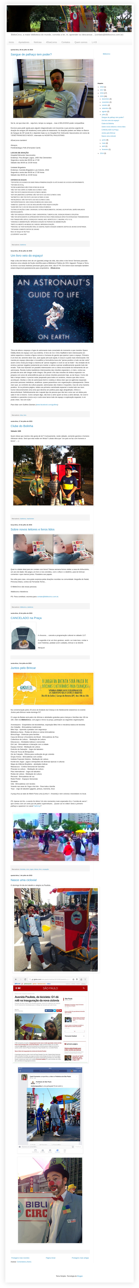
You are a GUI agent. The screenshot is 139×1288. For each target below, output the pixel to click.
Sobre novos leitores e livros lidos (33, 529)
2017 (102, 90)
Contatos (65, 42)
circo (27, 869)
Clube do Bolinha (22, 426)
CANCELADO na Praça (26, 618)
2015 (102, 96)
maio (104, 143)
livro (25, 415)
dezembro (106, 99)
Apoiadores (23, 42)
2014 (102, 153)
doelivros (23, 244)
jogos (32, 869)
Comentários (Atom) (24, 1262)
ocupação (46, 869)
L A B (94, 42)
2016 (102, 93)
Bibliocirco (106, 54)
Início (11, 42)
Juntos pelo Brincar (23, 668)
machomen (30, 518)
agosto (104, 111)
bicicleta (22, 869)
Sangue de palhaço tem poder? (31, 54)
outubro (105, 105)
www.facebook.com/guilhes (46, 405)
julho (104, 115)
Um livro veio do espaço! (27, 255)
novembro (106, 102)
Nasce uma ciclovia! (24, 880)
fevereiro (105, 149)
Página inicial (50, 1258)
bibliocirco (23, 607)
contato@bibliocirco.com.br (47, 597)
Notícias (38, 42)
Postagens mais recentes (20, 1258)
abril (103, 146)
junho (104, 140)
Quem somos (81, 42)
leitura (36, 869)
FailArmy (36, 806)
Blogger (80, 1276)
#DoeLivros (51, 42)
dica (21, 415)
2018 (102, 87)
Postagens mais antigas (80, 1258)
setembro (105, 108)
